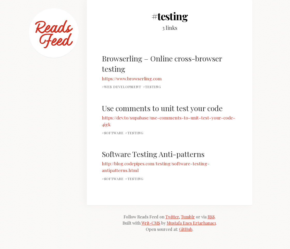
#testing (152, 86)
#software (113, 132)
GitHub (185, 229)
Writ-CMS (150, 223)
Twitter (172, 216)
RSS (211, 216)
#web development (121, 86)
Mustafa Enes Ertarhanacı (191, 223)
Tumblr (188, 216)
